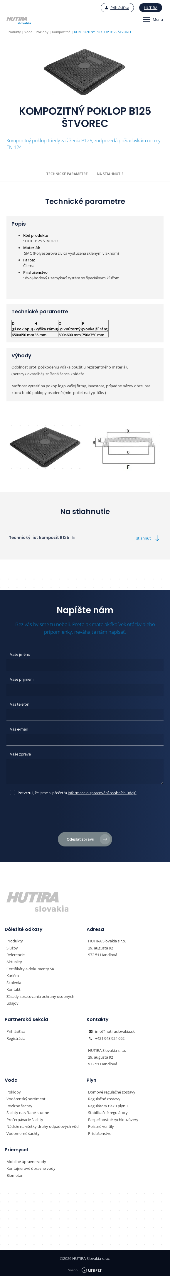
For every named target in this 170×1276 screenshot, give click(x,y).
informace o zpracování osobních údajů (102, 791)
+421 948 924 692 (109, 1036)
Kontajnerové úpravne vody (30, 1166)
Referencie (15, 953)
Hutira (151, 7)
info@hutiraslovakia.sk (115, 1029)
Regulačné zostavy (104, 1097)
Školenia (13, 981)
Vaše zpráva (20, 753)
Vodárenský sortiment (26, 1097)
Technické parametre (67, 173)
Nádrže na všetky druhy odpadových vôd (42, 1124)
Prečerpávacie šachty (24, 1117)
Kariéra (12, 974)
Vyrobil (85, 1267)
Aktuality (14, 961)
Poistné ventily (101, 1124)
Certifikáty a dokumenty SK (30, 967)
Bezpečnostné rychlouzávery (113, 1117)
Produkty (14, 940)
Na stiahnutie (110, 173)
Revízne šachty (19, 1104)
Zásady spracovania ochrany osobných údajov (40, 998)
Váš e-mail (19, 728)
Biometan (14, 1173)
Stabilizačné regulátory (108, 1110)
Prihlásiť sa (117, 7)
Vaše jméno (20, 654)
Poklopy (13, 1090)
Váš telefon (19, 704)
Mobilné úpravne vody (26, 1159)
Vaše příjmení (21, 679)
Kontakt (13, 988)
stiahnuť (148, 537)
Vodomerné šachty (23, 1131)
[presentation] (85, 814)
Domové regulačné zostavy (111, 1090)
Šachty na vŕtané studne (27, 1110)
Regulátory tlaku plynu (108, 1104)
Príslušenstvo (100, 1131)
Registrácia (15, 1036)
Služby (12, 947)
